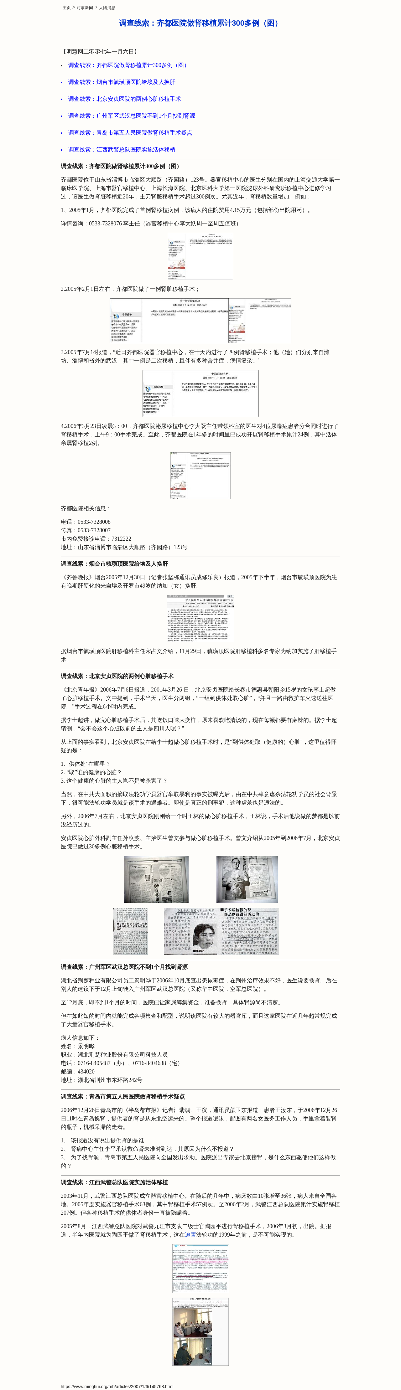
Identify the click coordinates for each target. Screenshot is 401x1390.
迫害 (190, 1235)
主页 (67, 7)
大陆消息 (107, 7)
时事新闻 (85, 7)
